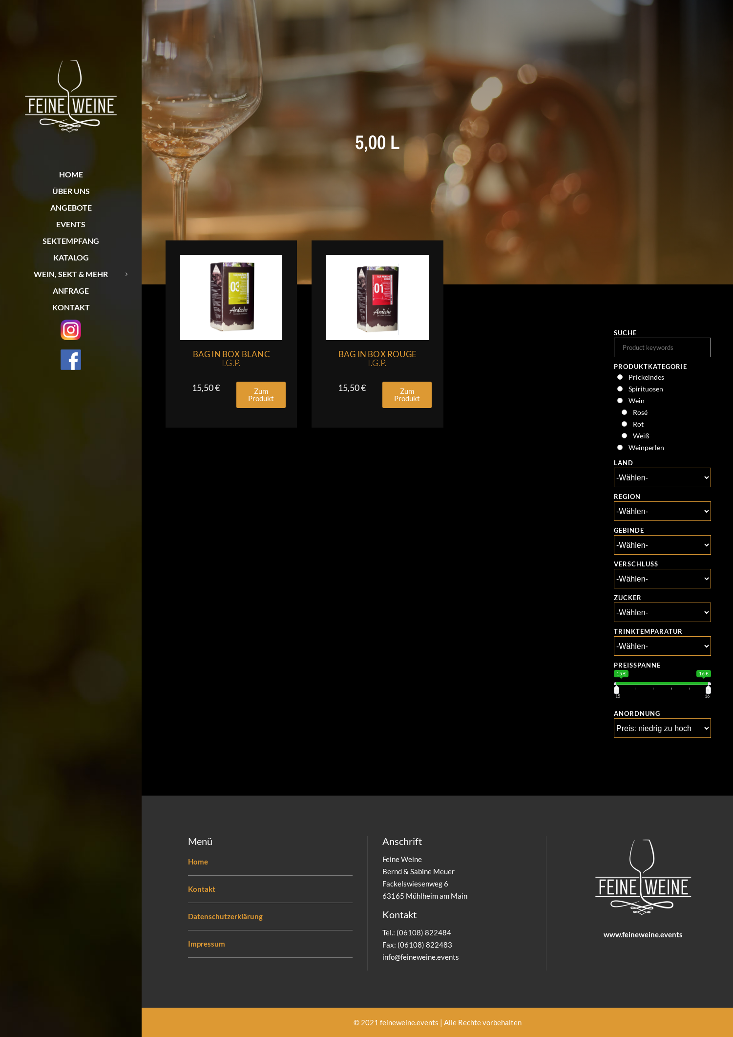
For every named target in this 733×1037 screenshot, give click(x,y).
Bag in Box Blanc (231, 358)
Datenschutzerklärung (225, 916)
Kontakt (201, 889)
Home (198, 861)
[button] (261, 395)
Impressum (206, 943)
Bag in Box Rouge (377, 358)
